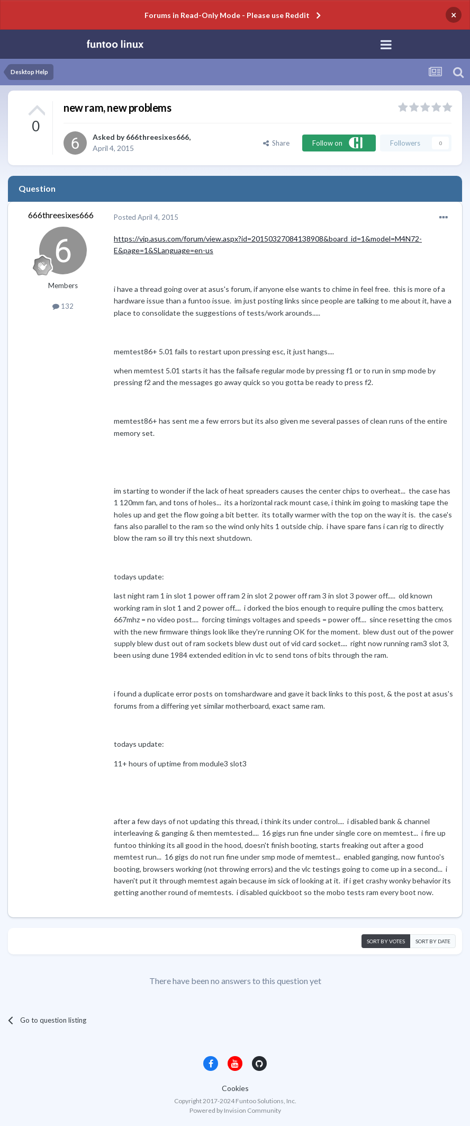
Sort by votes (386, 941)
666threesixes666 (157, 136)
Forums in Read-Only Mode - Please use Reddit (227, 15)
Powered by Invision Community (235, 1110)
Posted (146, 217)
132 (63, 306)
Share (276, 143)
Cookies (235, 1088)
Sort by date (432, 941)
